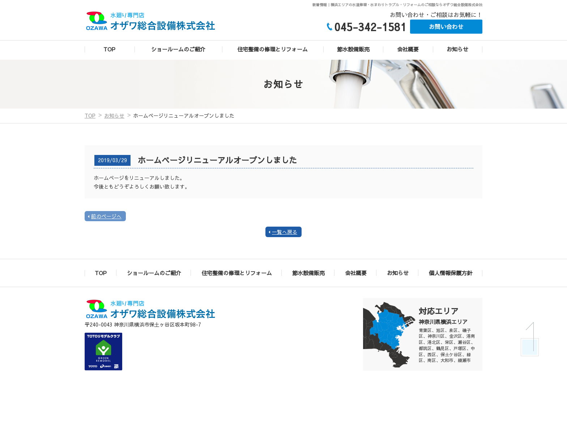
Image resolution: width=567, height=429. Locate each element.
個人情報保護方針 (450, 273)
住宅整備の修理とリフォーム (272, 49)
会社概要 (408, 49)
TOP (109, 49)
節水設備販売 (353, 49)
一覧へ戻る (284, 232)
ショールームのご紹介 (178, 49)
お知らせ (457, 49)
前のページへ (106, 216)
